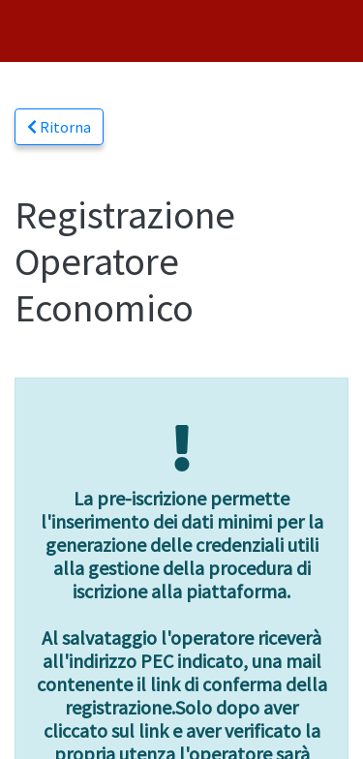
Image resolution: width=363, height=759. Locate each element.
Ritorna (59, 127)
